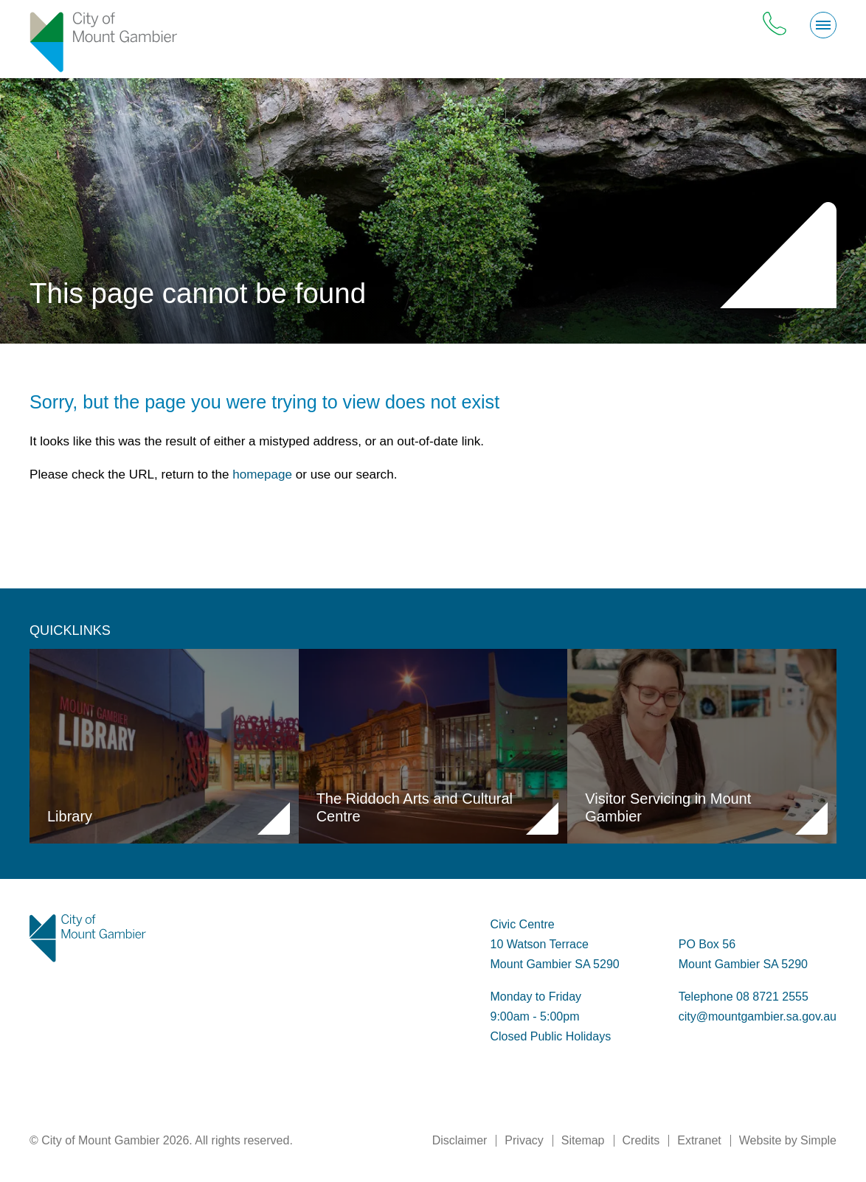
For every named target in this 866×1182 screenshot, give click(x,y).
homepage (262, 474)
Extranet (699, 1140)
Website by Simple (787, 1140)
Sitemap (583, 1140)
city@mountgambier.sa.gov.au (757, 1016)
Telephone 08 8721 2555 (743, 996)
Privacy (524, 1140)
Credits (641, 1140)
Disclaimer (460, 1140)
